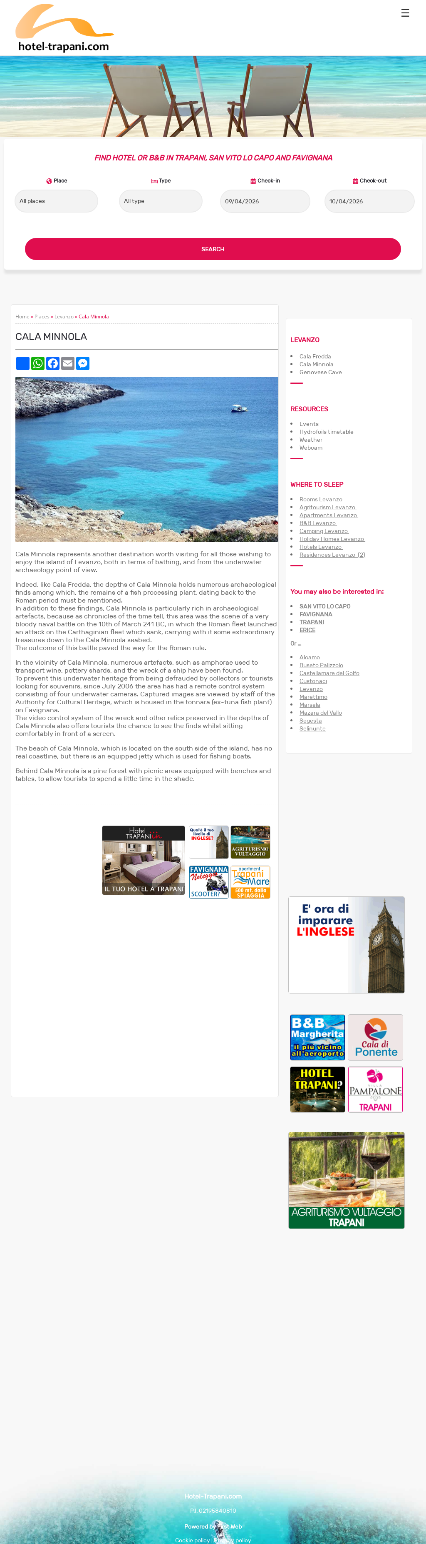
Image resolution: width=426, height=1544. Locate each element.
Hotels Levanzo (321, 547)
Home (22, 316)
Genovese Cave (321, 372)
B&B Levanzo (318, 523)
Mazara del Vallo (321, 712)
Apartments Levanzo (329, 515)
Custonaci (313, 681)
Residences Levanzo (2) (332, 554)
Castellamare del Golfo (329, 673)
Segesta (311, 720)
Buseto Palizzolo (321, 665)
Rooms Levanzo (322, 499)
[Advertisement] (58, 951)
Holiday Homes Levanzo (332, 539)
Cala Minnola (317, 364)
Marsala (310, 704)
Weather (311, 439)
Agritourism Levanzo (328, 507)
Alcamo (310, 657)
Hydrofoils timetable (327, 431)
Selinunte (313, 728)
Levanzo (64, 316)
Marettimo (313, 697)
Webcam (311, 447)
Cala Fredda (315, 356)
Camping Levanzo (324, 531)
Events (309, 424)
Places (42, 316)
